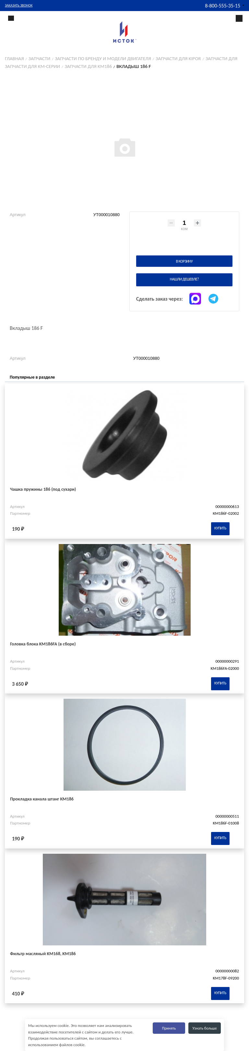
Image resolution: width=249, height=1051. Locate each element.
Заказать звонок (18, 5)
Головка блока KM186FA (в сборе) (43, 644)
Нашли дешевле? (184, 279)
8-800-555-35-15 (222, 6)
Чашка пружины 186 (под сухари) (43, 489)
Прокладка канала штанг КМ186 (42, 799)
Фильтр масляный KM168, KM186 (43, 953)
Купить (220, 528)
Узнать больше (205, 1028)
